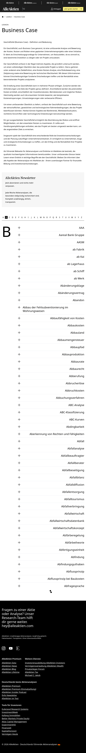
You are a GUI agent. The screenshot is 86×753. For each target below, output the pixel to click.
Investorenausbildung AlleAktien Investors (45, 662)
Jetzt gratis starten (73, 9)
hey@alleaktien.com (17, 625)
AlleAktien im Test (10, 698)
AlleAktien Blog (9, 669)
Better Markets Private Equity (15, 718)
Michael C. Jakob (32, 675)
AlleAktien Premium (11, 686)
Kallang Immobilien (11, 715)
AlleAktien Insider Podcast (14, 692)
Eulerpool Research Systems (15, 709)
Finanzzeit (6, 727)
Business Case (19, 17)
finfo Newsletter (9, 695)
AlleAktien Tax (31, 672)
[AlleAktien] (11, 9)
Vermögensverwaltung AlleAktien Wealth (44, 666)
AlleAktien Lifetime (10, 672)
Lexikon (9, 17)
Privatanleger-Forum (35, 669)
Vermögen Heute (10, 734)
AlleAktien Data (9, 662)
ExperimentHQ (9, 724)
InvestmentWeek (10, 712)
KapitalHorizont (9, 731)
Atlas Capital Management (14, 721)
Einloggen (56, 9)
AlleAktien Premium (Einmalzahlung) (19, 689)
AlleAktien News (9, 666)
